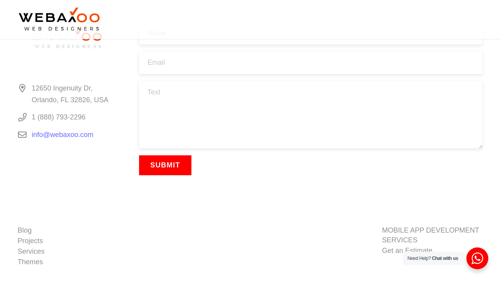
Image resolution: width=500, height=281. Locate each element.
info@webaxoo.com (62, 135)
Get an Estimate (407, 250)
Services (31, 251)
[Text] (310, 115)
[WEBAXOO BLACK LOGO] (59, 19)
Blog (25, 230)
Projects (30, 241)
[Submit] (165, 165)
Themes (30, 262)
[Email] (310, 63)
